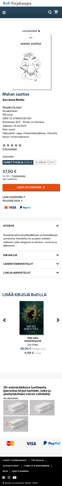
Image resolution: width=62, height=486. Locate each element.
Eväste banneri (20, 471)
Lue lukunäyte (29, 30)
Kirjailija (10, 255)
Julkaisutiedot (10, 466)
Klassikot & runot (11, 107)
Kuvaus (8, 225)
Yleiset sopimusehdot (14, 460)
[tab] (31, 223)
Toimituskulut (18, 176)
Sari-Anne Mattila (13, 99)
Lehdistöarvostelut (18, 263)
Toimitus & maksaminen (36, 466)
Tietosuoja (37, 460)
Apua (5, 471)
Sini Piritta (33, 344)
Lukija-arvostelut (17, 272)
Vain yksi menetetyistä (32, 339)
